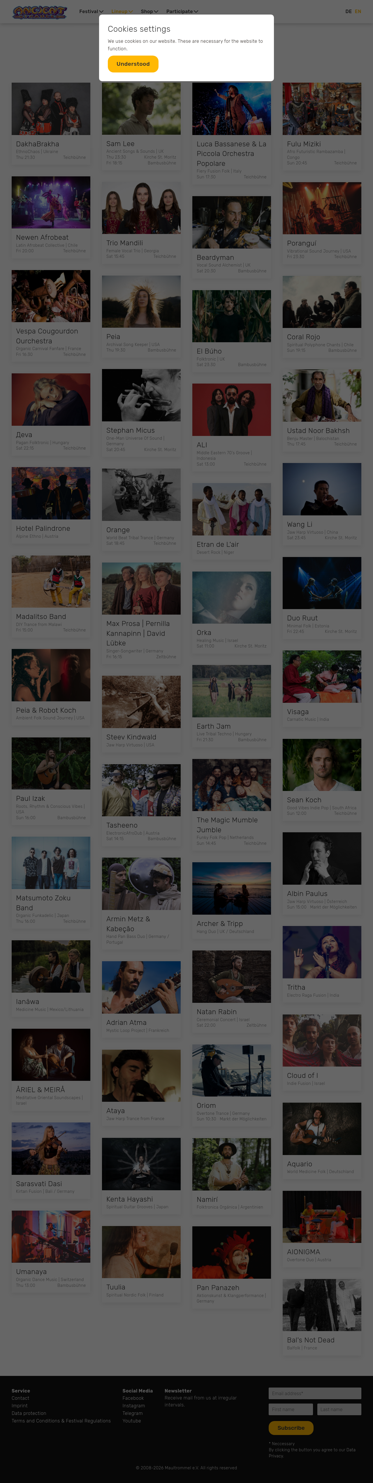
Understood (133, 64)
